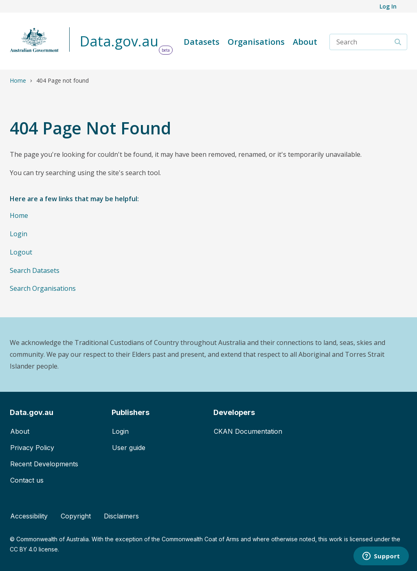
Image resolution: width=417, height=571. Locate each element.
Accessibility (29, 516)
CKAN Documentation (248, 431)
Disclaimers (121, 516)
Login (18, 233)
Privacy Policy (32, 448)
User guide (128, 448)
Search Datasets (34, 270)
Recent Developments (44, 464)
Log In (388, 6)
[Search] (398, 42)
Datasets (201, 41)
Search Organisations (43, 288)
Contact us (27, 480)
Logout (21, 252)
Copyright (76, 516)
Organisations (256, 41)
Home (18, 80)
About (305, 41)
